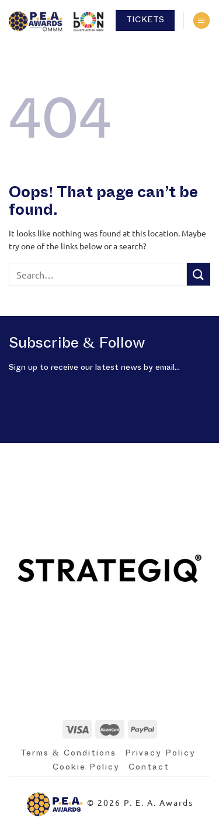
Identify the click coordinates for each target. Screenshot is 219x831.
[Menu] (201, 20)
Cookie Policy (86, 767)
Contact (148, 767)
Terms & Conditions (68, 753)
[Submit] (198, 274)
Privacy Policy (160, 753)
